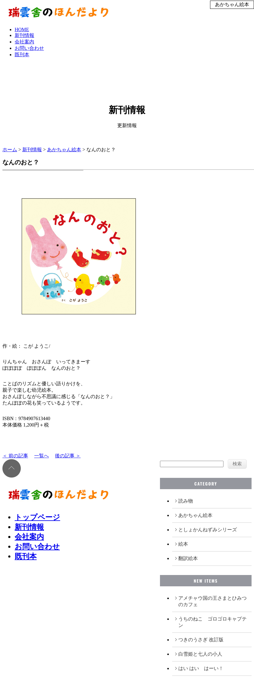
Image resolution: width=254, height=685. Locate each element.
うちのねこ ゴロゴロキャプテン (212, 622)
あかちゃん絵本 (64, 149)
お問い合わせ (29, 48)
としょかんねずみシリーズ (207, 529)
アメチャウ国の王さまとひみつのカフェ (212, 601)
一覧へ (41, 455)
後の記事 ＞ (68, 455)
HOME (22, 29)
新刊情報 (24, 35)
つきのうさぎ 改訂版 (200, 639)
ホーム (9, 149)
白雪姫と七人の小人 (200, 654)
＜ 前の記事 (15, 455)
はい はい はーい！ (200, 668)
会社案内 (24, 41)
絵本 (183, 544)
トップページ (37, 517)
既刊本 (22, 54)
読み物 (185, 501)
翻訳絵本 (188, 558)
